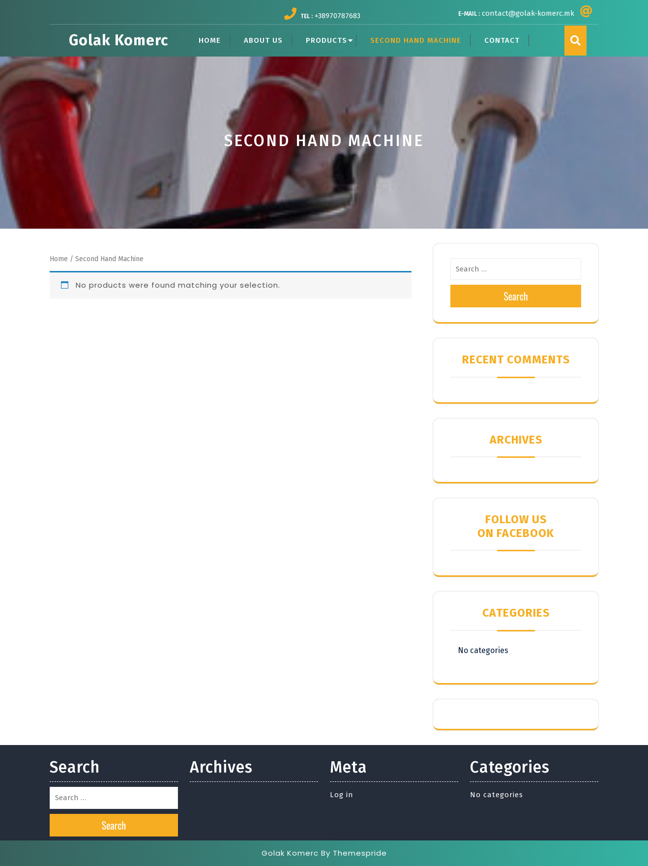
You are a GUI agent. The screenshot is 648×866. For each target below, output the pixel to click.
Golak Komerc (118, 40)
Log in (341, 794)
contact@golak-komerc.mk (528, 13)
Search (515, 296)
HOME (210, 40)
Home (59, 259)
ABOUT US (263, 40)
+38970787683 (337, 15)
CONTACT (502, 40)
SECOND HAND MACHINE (415, 40)
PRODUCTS (326, 40)
